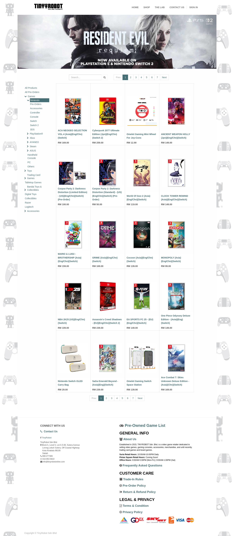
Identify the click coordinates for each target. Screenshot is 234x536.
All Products (31, 88)
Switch (33, 121)
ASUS (33, 150)
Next (164, 77)
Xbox (32, 138)
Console (34, 117)
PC (29, 162)
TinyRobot (47, 437)
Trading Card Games (33, 177)
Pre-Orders (35, 104)
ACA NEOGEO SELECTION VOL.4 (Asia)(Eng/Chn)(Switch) (72, 134)
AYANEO (34, 142)
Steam (33, 146)
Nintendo (34, 100)
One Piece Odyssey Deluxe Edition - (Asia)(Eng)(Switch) (175, 319)
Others (30, 166)
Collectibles (31, 198)
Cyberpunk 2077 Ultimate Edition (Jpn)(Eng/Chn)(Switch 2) (105, 134)
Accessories (36, 108)
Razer (28, 202)
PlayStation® (36, 133)
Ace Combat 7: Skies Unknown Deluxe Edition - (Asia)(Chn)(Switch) (175, 381)
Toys (29, 170)
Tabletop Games (33, 182)
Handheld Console (32, 156)
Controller (35, 112)
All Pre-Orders (32, 92)
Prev (118, 77)
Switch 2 (34, 125)
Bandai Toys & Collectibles (34, 188)
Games (31, 96)
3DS (32, 129)
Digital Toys (30, 194)
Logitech (29, 207)
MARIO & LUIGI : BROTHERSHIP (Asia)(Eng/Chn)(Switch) (69, 258)
